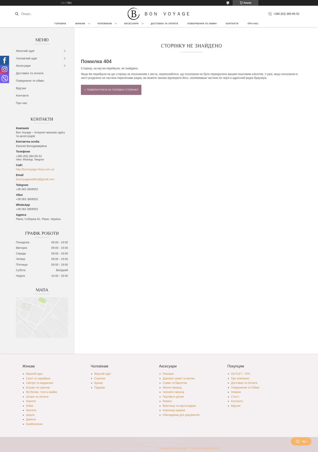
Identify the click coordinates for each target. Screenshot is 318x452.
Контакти (232, 23)
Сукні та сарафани (38, 378)
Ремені (167, 401)
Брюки (98, 382)
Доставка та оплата (29, 73)
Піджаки (99, 387)
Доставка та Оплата (164, 23)
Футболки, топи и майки (41, 392)
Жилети (31, 410)
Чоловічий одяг (26, 58)
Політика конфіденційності (205, 448)
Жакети (31, 401)
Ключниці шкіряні (174, 410)
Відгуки (21, 88)
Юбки (29, 405)
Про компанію (240, 378)
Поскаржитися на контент (173, 448)
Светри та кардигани (39, 382)
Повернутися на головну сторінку (112, 89)
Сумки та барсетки (175, 382)
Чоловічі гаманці (173, 392)
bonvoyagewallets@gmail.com (35, 179)
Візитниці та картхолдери (179, 405)
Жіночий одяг (25, 51)
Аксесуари (131, 23)
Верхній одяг (34, 373)
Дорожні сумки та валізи (178, 378)
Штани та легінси (37, 396)
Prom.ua (178, 440)
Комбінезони (34, 424)
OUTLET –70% (240, 373)
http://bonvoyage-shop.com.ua (35, 169)
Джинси (31, 419)
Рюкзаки (168, 373)
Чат (301, 441)
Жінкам (80, 23)
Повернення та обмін (202, 23)
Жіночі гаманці (172, 387)
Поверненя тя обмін (30, 80)
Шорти (30, 415)
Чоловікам (104, 23)
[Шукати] (16, 14)
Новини (236, 392)
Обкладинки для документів (181, 415)
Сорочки (99, 378)
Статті (235, 396)
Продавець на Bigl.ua (159, 444)
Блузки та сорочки (38, 387)
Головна (60, 23)
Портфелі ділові (173, 396)
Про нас (253, 23)
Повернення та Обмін (245, 387)
